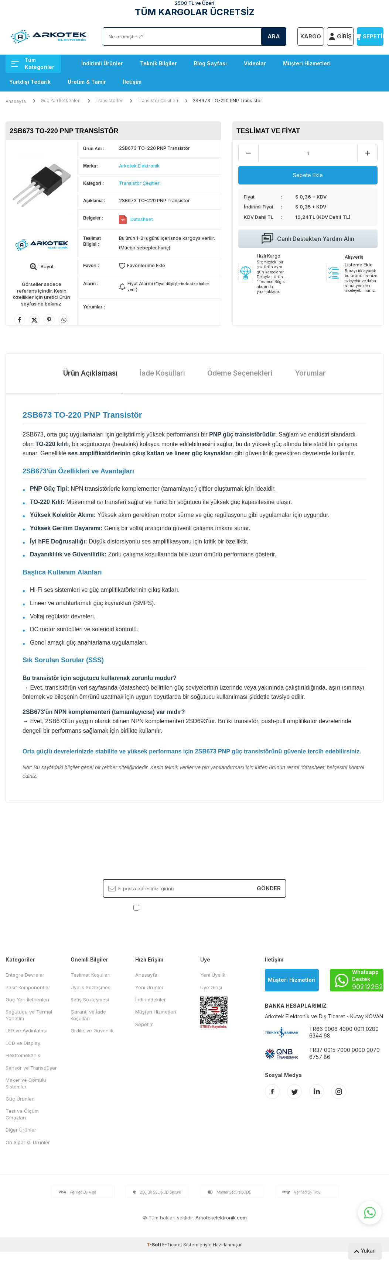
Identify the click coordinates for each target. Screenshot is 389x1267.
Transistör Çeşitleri (157, 100)
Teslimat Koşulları (90, 975)
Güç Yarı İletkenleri (61, 100)
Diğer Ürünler (21, 1130)
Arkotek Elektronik (139, 166)
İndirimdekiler (150, 999)
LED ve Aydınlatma (27, 1030)
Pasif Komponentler (28, 987)
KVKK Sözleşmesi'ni (167, 907)
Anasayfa (16, 101)
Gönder (269, 888)
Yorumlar (310, 373)
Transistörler (109, 100)
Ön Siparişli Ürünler (28, 1142)
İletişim (132, 82)
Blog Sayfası (210, 63)
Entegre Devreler (25, 975)
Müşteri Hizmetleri (307, 63)
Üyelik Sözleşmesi (91, 987)
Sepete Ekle (308, 175)
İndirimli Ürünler (102, 63)
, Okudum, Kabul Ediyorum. (194, 907)
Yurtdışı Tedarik (30, 82)
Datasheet (141, 219)
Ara (273, 36)
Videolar (255, 63)
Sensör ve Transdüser (31, 1068)
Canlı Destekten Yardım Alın (308, 239)
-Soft (154, 1244)
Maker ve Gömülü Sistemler (26, 1083)
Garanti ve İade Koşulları (88, 1015)
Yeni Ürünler (149, 987)
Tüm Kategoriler (32, 63)
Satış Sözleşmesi (90, 999)
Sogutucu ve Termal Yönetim (29, 1015)
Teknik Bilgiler (158, 63)
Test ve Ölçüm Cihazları (22, 1114)
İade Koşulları (162, 373)
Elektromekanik (23, 1055)
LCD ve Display (23, 1043)
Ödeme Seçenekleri (240, 373)
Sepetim (144, 1024)
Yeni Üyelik (212, 975)
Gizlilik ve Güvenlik (92, 1030)
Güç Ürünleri (20, 1099)
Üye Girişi (211, 987)
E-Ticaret (172, 1244)
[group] (41, 185)
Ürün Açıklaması (90, 373)
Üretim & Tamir (87, 82)
